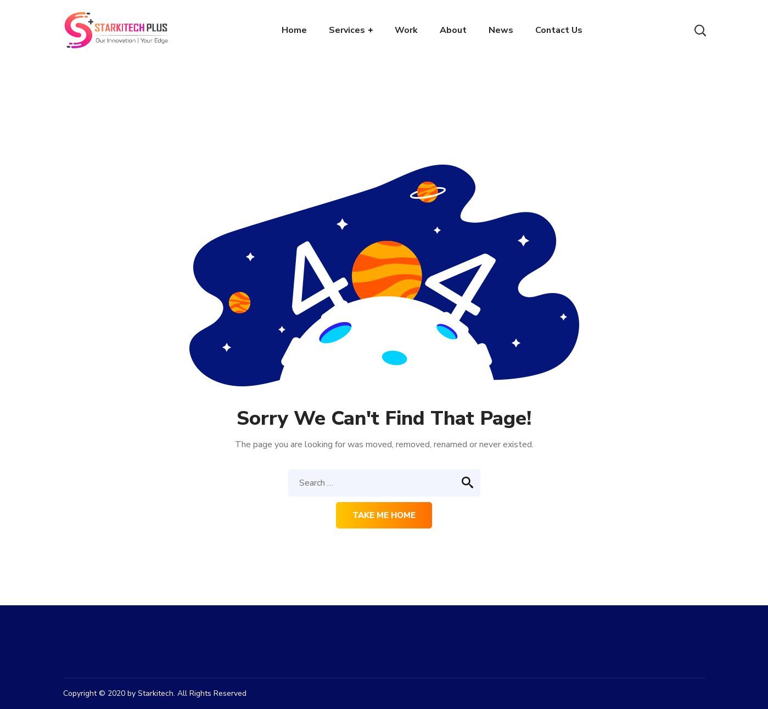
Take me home (384, 515)
